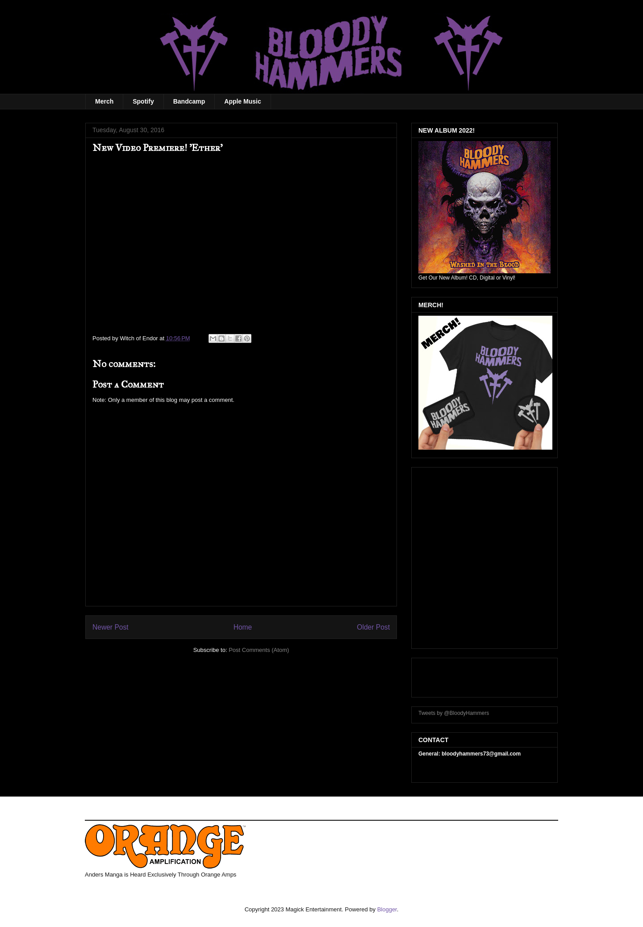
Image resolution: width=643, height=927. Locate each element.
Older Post (373, 627)
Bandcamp (189, 101)
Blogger (387, 909)
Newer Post (110, 627)
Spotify (143, 101)
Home (243, 627)
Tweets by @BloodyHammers (453, 713)
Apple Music (242, 101)
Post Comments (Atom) (259, 650)
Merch (104, 101)
